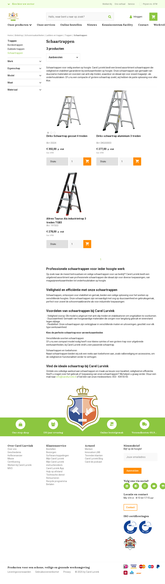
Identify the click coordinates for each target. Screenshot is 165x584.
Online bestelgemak (111, 432)
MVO (10, 468)
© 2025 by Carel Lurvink (87, 572)
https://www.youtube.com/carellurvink (154, 486)
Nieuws (92, 24)
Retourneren (52, 478)
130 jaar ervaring (53, 432)
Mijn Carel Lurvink (55, 458)
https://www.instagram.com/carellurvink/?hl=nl (145, 486)
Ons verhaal (120, 4)
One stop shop (20, 432)
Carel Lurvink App (55, 468)
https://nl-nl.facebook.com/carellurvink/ (136, 486)
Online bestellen (71, 24)
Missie (11, 458)
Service (131, 4)
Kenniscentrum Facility (117, 24)
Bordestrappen (15, 45)
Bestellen (51, 449)
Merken (89, 449)
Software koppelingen (57, 455)
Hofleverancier (15, 455)
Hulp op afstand (54, 471)
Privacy (67, 572)
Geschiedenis (14, 452)
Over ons (12, 449)
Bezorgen (51, 452)
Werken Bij (107, 4)
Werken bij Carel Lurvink (20, 465)
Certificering (14, 462)
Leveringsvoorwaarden (19, 572)
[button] (24, 61)
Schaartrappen (15, 53)
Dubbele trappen (16, 49)
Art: (51, 143)
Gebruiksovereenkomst (47, 572)
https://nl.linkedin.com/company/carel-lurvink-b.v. (127, 486)
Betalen (50, 484)
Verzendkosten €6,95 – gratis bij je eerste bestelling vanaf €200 (144, 432)
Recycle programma (56, 481)
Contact (143, 24)
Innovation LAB (92, 452)
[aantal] (76, 161)
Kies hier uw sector (23, 3)
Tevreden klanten (94, 455)
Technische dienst (55, 474)
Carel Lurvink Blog (94, 458)
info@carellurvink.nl (66, 376)
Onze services (46, 24)
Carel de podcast (93, 462)
